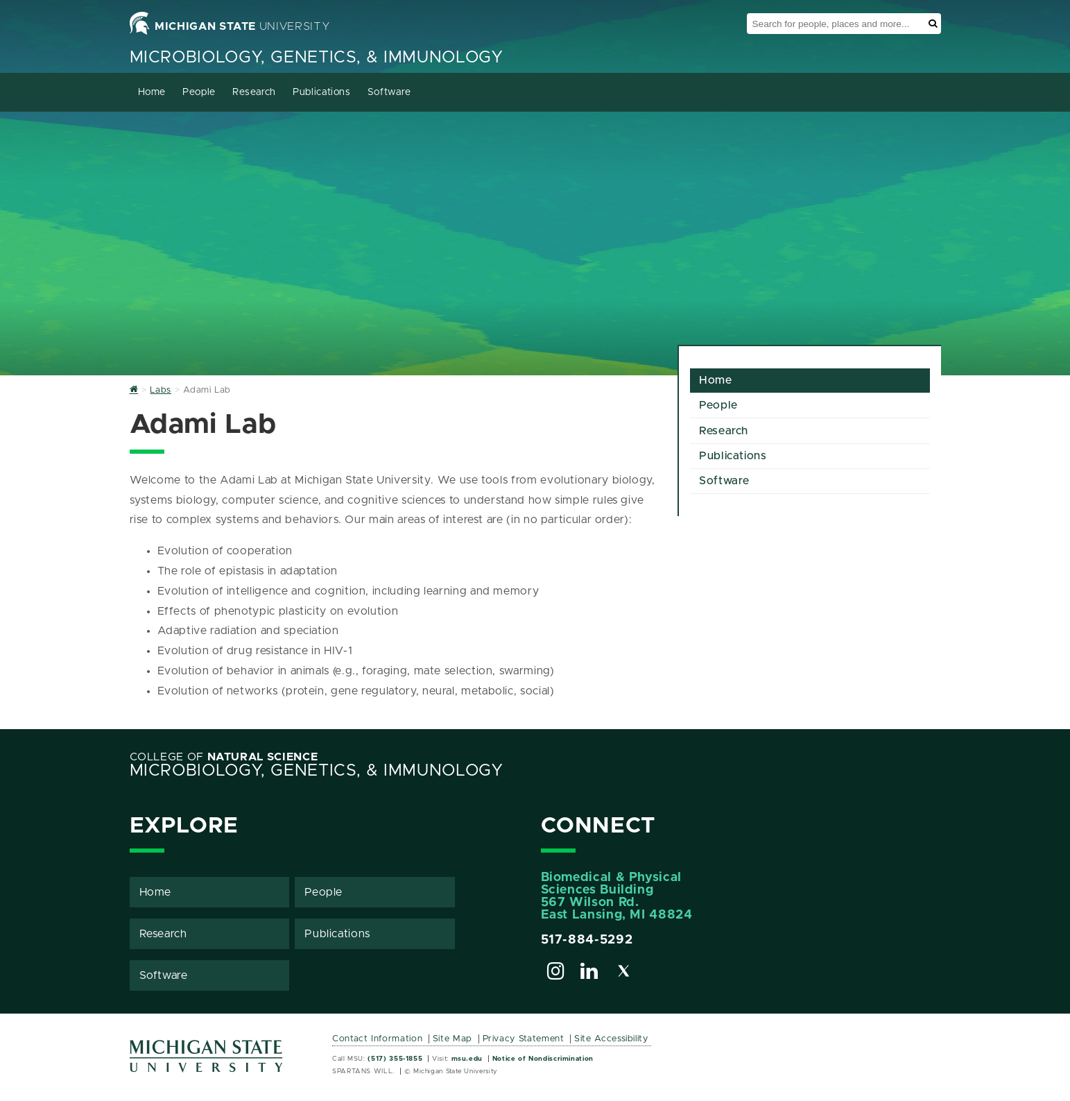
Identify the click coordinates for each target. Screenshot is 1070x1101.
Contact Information (377, 1038)
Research (254, 92)
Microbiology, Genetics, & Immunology (316, 57)
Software (389, 92)
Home (152, 92)
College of (224, 756)
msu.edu (467, 1058)
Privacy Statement (523, 1038)
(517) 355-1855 (395, 1058)
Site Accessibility (611, 1038)
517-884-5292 (587, 940)
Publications (322, 92)
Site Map (452, 1038)
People (199, 92)
